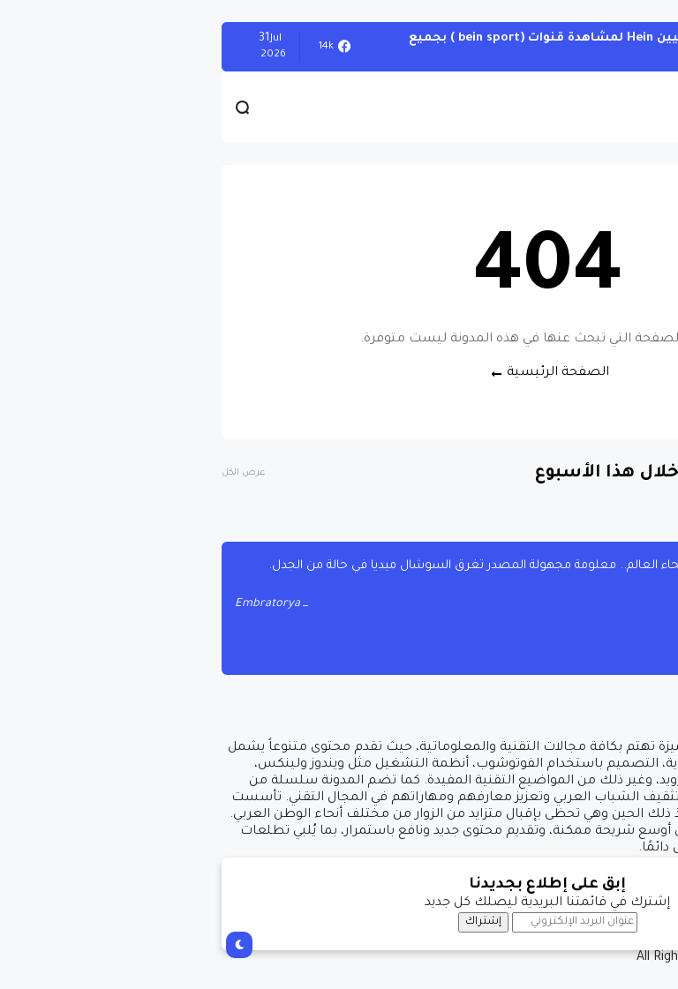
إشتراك (275, 922)
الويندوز (633, 46)
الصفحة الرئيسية (349, 373)
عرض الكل (34, 473)
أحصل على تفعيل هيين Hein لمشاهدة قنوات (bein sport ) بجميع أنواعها (394, 46)
